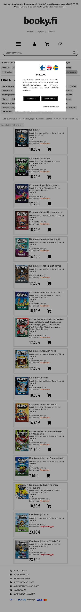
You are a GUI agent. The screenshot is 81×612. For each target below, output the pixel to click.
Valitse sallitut (49, 98)
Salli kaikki (31, 98)
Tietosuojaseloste (51, 106)
